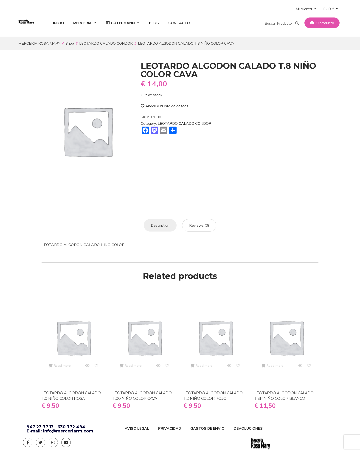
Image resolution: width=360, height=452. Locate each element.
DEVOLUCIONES (248, 427)
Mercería (85, 22)
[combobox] (330, 9)
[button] (278, 22)
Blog (154, 22)
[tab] (160, 224)
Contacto (179, 22)
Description (160, 224)
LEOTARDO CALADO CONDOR (184, 122)
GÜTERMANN (125, 22)
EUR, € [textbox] (329, 8)
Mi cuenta (306, 8)
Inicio (58, 22)
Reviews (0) (199, 224)
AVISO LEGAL (137, 427)
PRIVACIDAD (169, 427)
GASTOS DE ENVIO (207, 427)
